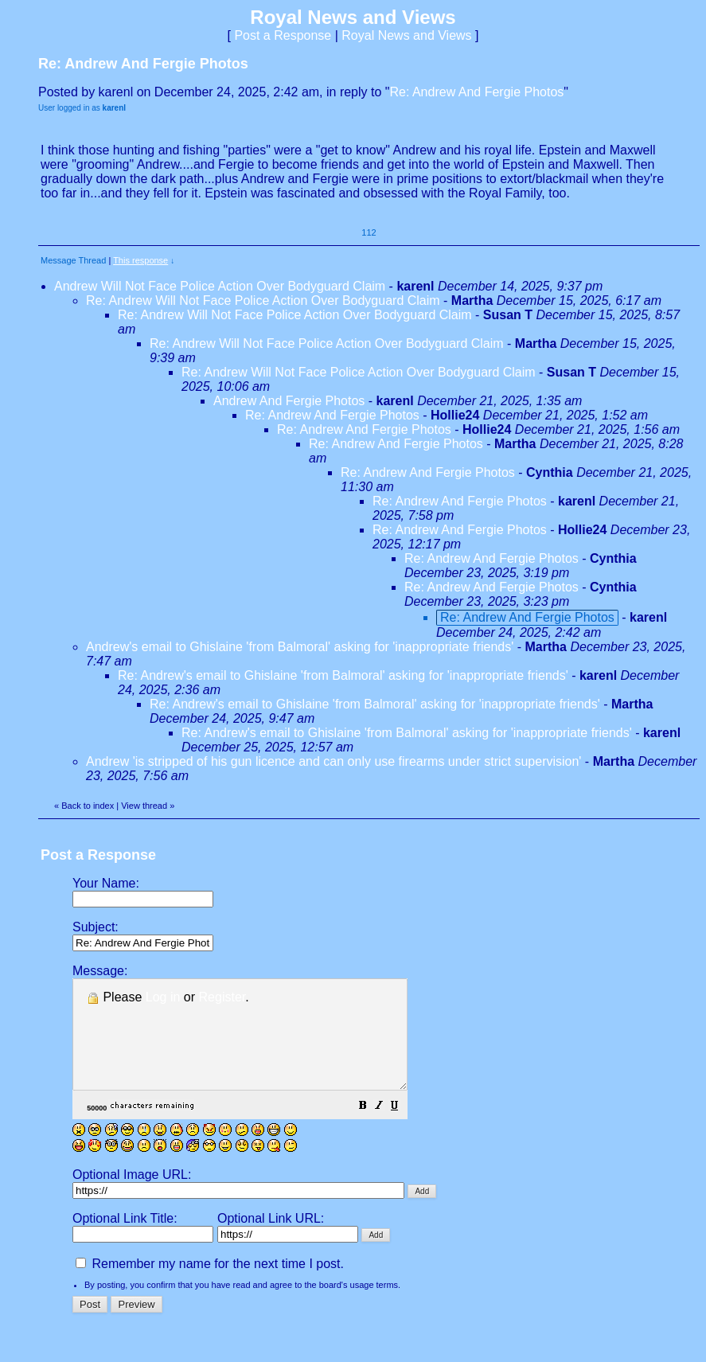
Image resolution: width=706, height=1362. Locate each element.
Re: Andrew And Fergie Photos (476, 92)
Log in (163, 997)
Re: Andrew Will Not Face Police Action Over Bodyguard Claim (263, 300)
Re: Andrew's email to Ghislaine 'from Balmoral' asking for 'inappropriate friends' (343, 675)
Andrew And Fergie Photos (289, 401)
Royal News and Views (406, 35)
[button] (402, 1128)
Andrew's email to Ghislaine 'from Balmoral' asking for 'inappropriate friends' (299, 647)
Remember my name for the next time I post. (210, 1285)
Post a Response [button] (282, 35)
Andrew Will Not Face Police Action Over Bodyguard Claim (219, 286)
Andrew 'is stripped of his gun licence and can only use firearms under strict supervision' (333, 761)
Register (222, 997)
